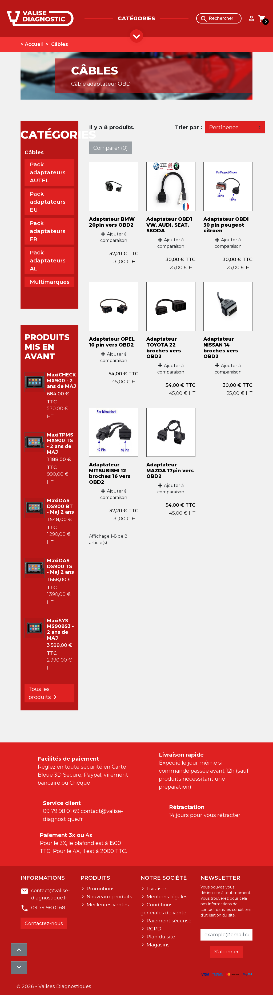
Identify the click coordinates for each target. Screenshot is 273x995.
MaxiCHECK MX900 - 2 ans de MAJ (61, 380)
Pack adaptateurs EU (48, 202)
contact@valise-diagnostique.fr (50, 891)
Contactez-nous (44, 920)
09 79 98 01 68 (48, 904)
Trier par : (188, 127)
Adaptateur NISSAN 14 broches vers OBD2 (220, 347)
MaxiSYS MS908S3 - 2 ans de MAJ (60, 629)
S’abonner (226, 951)
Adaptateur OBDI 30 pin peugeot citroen (226, 225)
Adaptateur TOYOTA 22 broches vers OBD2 (163, 347)
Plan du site (160, 936)
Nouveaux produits (108, 896)
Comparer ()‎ (110, 148)
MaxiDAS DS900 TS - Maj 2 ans (60, 566)
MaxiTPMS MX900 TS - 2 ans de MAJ (60, 443)
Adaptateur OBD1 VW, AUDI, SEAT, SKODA (169, 225)
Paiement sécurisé (168, 920)
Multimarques (50, 282)
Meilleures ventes (107, 904)
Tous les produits (44, 693)
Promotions (100, 888)
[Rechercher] (219, 18)
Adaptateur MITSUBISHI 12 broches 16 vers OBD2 (110, 473)
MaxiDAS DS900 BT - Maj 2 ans (60, 506)
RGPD (153, 928)
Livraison (156, 888)
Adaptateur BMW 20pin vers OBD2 (112, 222)
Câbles (34, 152)
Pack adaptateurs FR (48, 231)
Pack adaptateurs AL (48, 260)
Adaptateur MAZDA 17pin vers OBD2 (170, 470)
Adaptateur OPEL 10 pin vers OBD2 (112, 342)
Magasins (157, 944)
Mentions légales (166, 896)
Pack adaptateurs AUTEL (48, 172)
